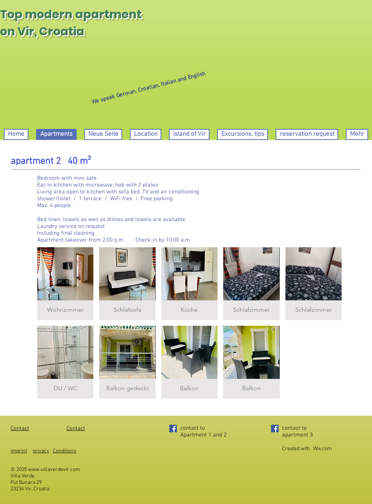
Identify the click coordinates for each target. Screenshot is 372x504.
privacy (41, 451)
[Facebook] (173, 428)
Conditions (64, 451)
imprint (19, 451)
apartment (108, 14)
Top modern (36, 14)
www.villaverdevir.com (54, 469)
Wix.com (322, 449)
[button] (65, 283)
